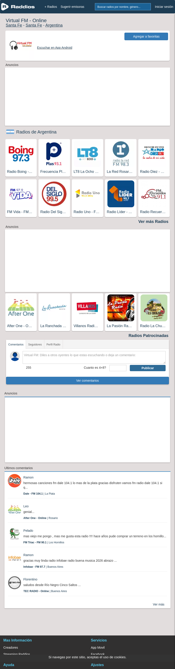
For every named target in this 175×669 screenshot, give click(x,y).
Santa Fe (14, 25)
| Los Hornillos (43, 542)
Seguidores (35, 344)
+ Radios (51, 6)
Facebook (98, 654)
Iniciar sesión (164, 6)
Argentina (54, 25)
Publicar (147, 368)
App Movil (98, 647)
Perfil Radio (53, 344)
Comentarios (15, 344)
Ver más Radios (153, 221)
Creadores (10, 647)
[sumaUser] (118, 368)
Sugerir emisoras (72, 6)
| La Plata (39, 493)
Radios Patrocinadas (148, 335)
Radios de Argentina (36, 131)
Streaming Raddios (16, 654)
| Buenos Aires (43, 566)
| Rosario (40, 518)
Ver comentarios (87, 380)
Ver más (158, 604)
